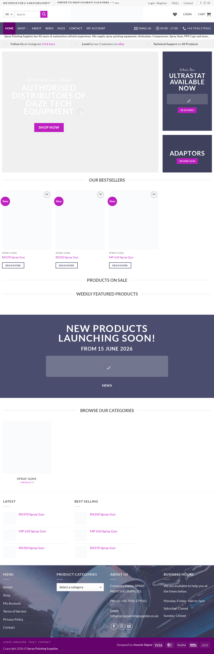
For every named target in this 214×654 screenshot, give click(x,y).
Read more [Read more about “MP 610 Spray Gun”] (120, 265)
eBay (117, 3)
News (49, 28)
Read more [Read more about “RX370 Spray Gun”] (13, 265)
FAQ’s (175, 3)
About (36, 28)
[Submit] (43, 14)
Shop (23, 28)
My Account (12, 603)
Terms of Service (14, 611)
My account (96, 28)
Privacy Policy (13, 619)
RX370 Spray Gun (13, 257)
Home (9, 28)
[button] (187, 14)
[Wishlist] (175, 14)
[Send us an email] (209, 3)
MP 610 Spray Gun (121, 257)
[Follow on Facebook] (201, 3)
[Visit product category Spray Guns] (26, 454)
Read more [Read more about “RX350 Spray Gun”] (66, 265)
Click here (48, 44)
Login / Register (157, 3)
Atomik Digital (142, 644)
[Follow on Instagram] (205, 3)
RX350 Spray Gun (67, 257)
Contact (188, 3)
